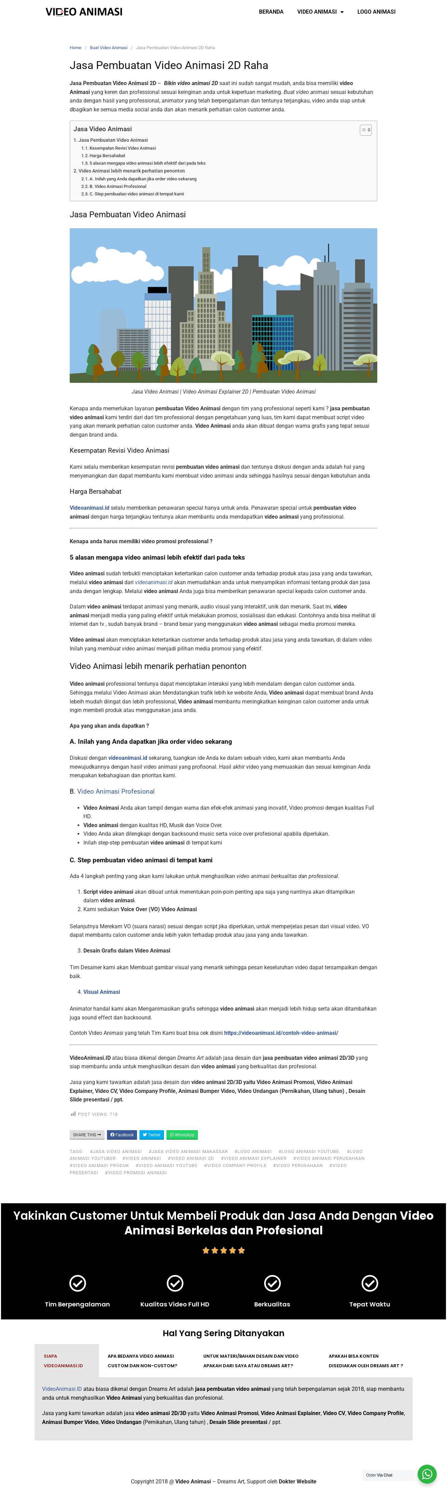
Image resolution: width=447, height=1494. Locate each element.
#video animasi (141, 1158)
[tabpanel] (223, 1409)
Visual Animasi (101, 992)
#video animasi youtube (167, 1165)
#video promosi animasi (136, 1172)
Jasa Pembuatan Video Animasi (113, 140)
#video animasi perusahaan (329, 1158)
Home (75, 47)
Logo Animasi (376, 12)
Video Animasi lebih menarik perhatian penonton (132, 171)
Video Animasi (320, 12)
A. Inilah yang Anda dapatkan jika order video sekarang (143, 178)
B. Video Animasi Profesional (118, 186)
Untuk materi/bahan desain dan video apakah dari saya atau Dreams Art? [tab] (251, 1361)
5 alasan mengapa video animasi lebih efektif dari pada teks (148, 163)
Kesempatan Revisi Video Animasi (123, 148)
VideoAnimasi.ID (62, 1389)
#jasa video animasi (116, 1151)
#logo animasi (253, 1151)
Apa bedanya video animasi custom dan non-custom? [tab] (142, 1361)
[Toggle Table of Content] (362, 130)
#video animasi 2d (191, 1158)
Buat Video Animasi (108, 47)
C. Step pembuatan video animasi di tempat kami (137, 193)
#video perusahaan (298, 1165)
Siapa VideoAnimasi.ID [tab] (63, 1361)
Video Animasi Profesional (116, 791)
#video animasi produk (99, 1165)
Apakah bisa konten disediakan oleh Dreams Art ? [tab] (366, 1361)
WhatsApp (182, 1135)
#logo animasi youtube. (309, 1151)
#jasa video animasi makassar (188, 1151)
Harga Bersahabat (107, 155)
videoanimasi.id (127, 758)
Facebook (122, 1135)
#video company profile (235, 1165)
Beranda (271, 12)
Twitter (152, 1135)
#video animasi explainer (254, 1158)
